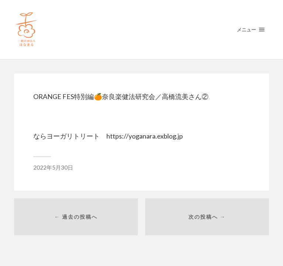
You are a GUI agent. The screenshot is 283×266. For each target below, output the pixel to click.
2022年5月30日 (53, 167)
